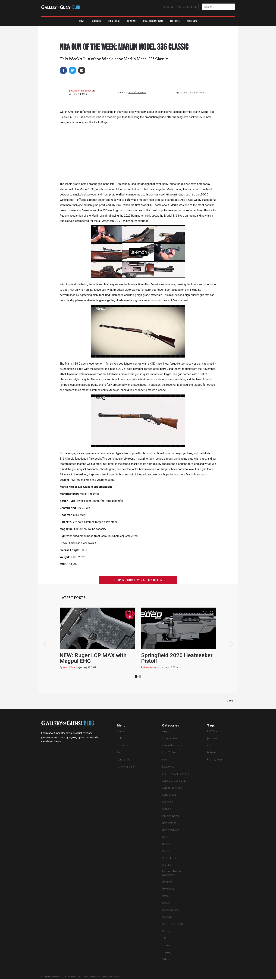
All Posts (175, 21)
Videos (166, 959)
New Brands (169, 823)
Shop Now (192, 21)
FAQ (178, 6)
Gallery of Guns (126, 766)
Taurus (166, 945)
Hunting (166, 808)
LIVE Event (213, 731)
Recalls (166, 865)
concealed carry (172, 745)
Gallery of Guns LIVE (174, 780)
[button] (114, 21)
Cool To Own (169, 752)
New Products (170, 830)
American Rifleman (81, 90)
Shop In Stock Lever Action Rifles (138, 580)
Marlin (202, 92)
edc (164, 759)
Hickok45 (167, 801)
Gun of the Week (131, 40)
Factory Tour (214, 759)
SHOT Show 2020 (172, 924)
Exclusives (168, 766)
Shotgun (167, 917)
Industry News (170, 815)
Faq (119, 752)
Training (166, 952)
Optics (166, 844)
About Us (168, 6)
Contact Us (190, 6)
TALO (165, 938)
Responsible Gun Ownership (172, 873)
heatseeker (208, 612)
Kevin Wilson (69, 667)
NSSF (165, 837)
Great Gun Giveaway (153, 21)
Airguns (166, 731)
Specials (96, 21)
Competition (169, 738)
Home (82, 21)
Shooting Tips (170, 910)
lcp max (127, 612)
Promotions (169, 858)
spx (209, 745)
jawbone (212, 738)
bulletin (211, 752)
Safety (166, 903)
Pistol (165, 851)
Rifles (165, 896)
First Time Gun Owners (175, 773)
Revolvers (168, 888)
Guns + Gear (169, 794)
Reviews (131, 21)
